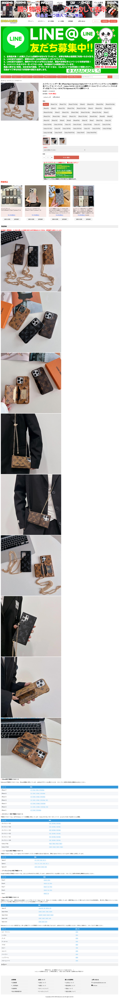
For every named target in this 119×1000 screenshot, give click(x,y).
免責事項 (14, 988)
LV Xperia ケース (6, 76)
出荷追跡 (70, 21)
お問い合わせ (81, 21)
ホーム (4, 80)
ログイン (96, 21)
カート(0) (113, 21)
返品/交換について (71, 991)
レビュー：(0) (47, 97)
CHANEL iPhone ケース (75, 76)
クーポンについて (43, 991)
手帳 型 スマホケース (50, 76)
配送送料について (70, 985)
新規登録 (105, 21)
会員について (42, 982)
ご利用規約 (15, 985)
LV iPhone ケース (62, 76)
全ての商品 (51, 21)
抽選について (42, 985)
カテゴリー (41, 21)
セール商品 (61, 21)
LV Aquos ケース (16, 76)
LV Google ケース (27, 76)
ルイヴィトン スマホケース (14, 80)
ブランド (31, 21)
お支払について (70, 982)
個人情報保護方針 (17, 991)
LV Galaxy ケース (38, 76)
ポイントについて (43, 988)
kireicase (95, 985)
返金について (69, 988)
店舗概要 (14, 982)
